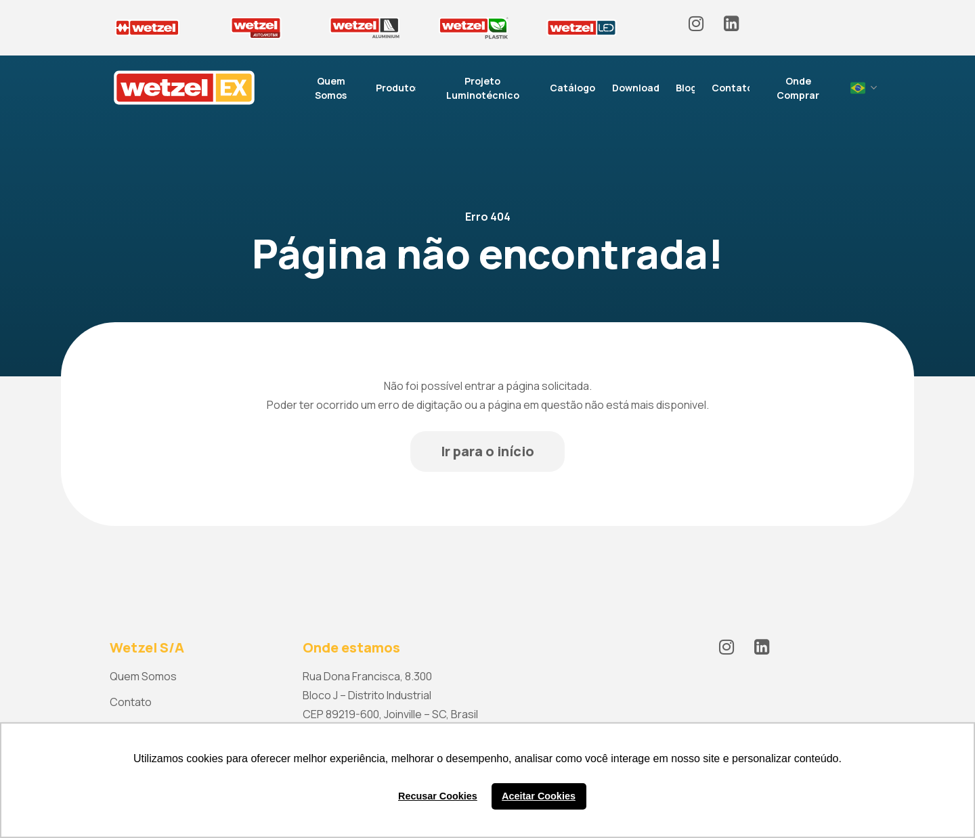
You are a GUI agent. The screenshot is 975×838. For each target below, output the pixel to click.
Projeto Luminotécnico (482, 88)
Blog (686, 87)
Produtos (398, 87)
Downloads (638, 87)
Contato (732, 87)
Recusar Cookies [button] (437, 796)
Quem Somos (331, 88)
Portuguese (857, 88)
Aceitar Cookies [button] (539, 796)
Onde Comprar (798, 88)
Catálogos (575, 87)
